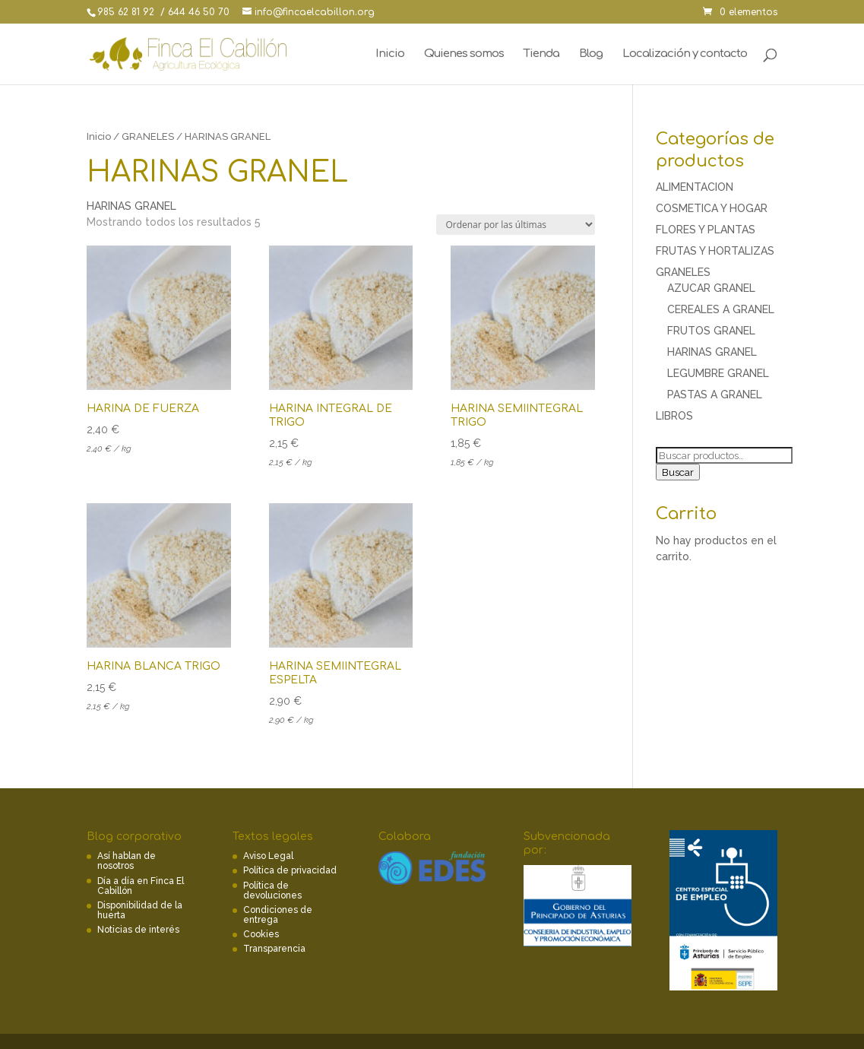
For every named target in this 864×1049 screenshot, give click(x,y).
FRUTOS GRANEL (711, 331)
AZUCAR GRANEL (711, 288)
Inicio (389, 54)
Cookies (261, 934)
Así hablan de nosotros (126, 861)
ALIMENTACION (694, 187)
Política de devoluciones (272, 890)
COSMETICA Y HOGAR (711, 208)
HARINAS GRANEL (712, 352)
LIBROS (674, 416)
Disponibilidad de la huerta (139, 910)
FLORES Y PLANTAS (705, 229)
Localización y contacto (684, 54)
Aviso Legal (268, 856)
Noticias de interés (138, 929)
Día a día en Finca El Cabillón (140, 886)
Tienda (541, 54)
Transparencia (274, 948)
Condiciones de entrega (277, 915)
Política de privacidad (290, 870)
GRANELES (148, 136)
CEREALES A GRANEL (720, 309)
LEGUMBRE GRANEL (718, 373)
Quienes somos (464, 54)
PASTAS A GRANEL (714, 394)
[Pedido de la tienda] (515, 224)
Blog (591, 54)
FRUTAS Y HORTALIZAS (715, 251)
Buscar (678, 472)
